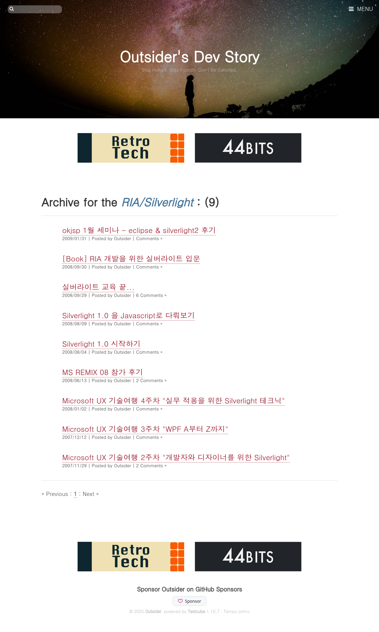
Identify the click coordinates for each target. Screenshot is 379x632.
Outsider (153, 611)
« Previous (55, 493)
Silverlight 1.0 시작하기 (101, 343)
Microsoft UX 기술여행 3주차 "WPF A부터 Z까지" (145, 429)
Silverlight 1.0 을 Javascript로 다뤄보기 (128, 315)
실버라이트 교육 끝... (98, 287)
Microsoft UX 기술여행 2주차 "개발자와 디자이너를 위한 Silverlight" (176, 457)
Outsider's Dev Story (189, 56)
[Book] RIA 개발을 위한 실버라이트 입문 (131, 258)
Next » (91, 493)
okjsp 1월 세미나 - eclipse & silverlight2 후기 (139, 230)
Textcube (196, 611)
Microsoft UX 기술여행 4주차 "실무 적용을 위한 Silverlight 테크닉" (173, 400)
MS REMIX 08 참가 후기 (102, 372)
